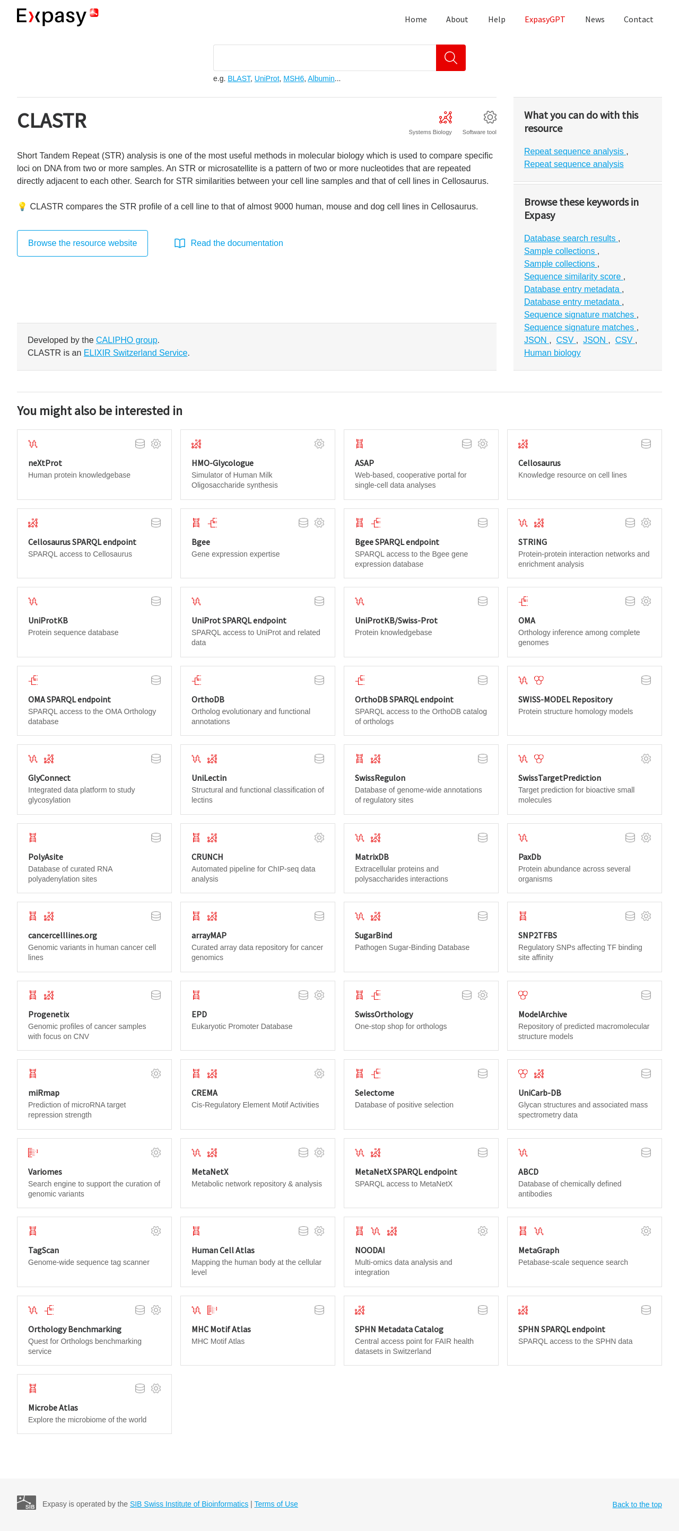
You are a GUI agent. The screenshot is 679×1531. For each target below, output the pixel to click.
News (595, 19)
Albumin (321, 78)
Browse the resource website (82, 243)
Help (497, 19)
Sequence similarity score (573, 276)
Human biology (552, 352)
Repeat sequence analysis (575, 151)
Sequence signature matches (580, 314)
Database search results (571, 238)
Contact (639, 19)
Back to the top (637, 1504)
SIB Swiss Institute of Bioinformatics (189, 1504)
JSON (536, 340)
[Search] (451, 58)
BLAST (239, 78)
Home (416, 19)
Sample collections (560, 251)
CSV (566, 340)
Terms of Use (276, 1504)
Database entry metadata (573, 289)
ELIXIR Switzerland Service (136, 352)
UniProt (267, 78)
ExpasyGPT (545, 19)
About (457, 19)
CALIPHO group (127, 340)
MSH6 (293, 78)
